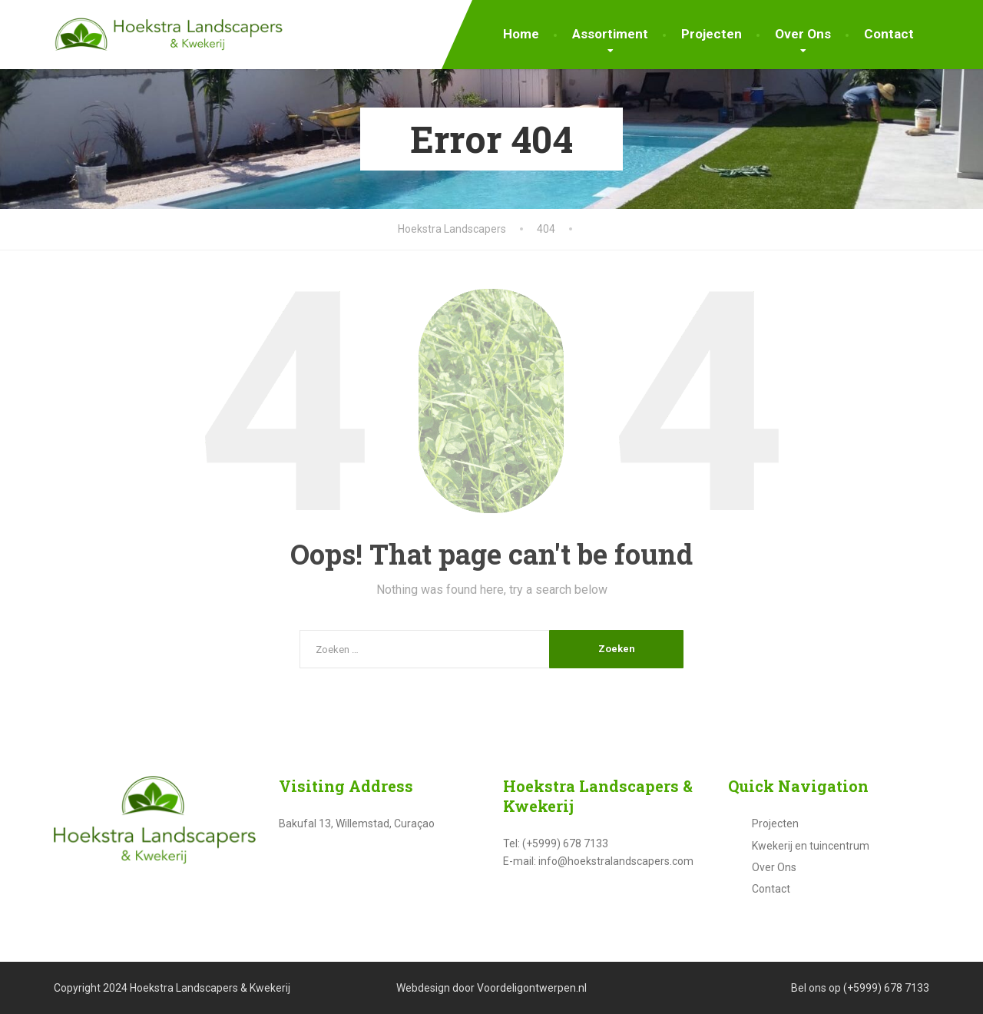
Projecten (711, 33)
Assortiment (610, 33)
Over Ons (803, 33)
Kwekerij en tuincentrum (810, 846)
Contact (889, 33)
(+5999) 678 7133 (886, 988)
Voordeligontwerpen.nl (532, 988)
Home (521, 33)
